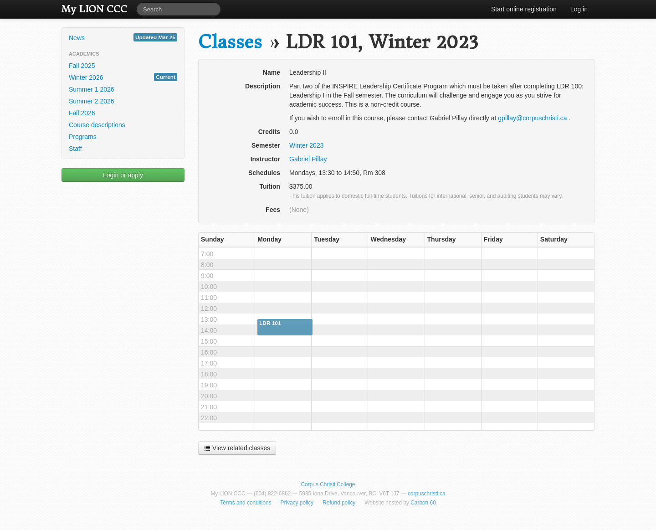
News (123, 37)
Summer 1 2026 (91, 89)
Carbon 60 (423, 502)
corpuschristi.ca (427, 493)
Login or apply (123, 175)
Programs (83, 136)
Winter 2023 (306, 145)
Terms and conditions (245, 502)
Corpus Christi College (328, 484)
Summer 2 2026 (91, 101)
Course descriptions (97, 125)
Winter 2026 (123, 77)
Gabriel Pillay (308, 159)
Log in (579, 9)
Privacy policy (297, 502)
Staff (75, 148)
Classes (230, 42)
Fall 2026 (82, 113)
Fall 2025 (82, 65)
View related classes (237, 448)
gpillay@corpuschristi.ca (532, 118)
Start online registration (524, 9)
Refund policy (339, 502)
